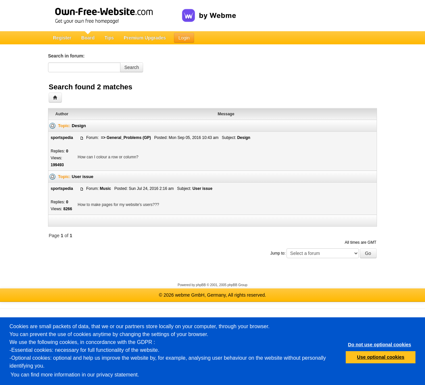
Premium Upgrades (145, 37)
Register (62, 37)
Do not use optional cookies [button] (379, 344)
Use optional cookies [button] (380, 357)
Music (105, 188)
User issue (82, 176)
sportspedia (62, 137)
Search (131, 67)
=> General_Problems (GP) (125, 137)
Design (79, 125)
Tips (109, 37)
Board (87, 37)
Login (183, 37)
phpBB (201, 285)
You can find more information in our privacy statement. (75, 374)
